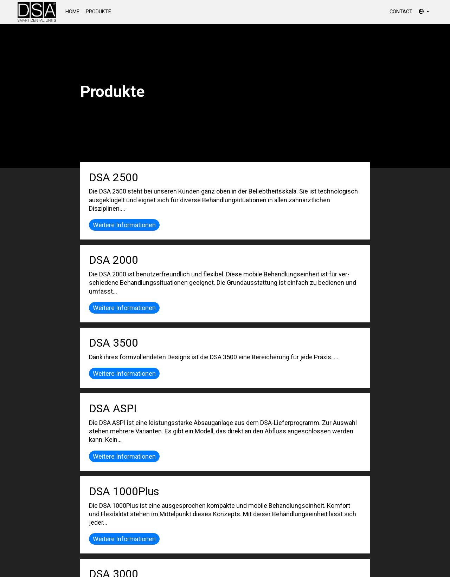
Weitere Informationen (124, 225)
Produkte (98, 12)
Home (74, 11)
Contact (401, 12)
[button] (424, 11)
